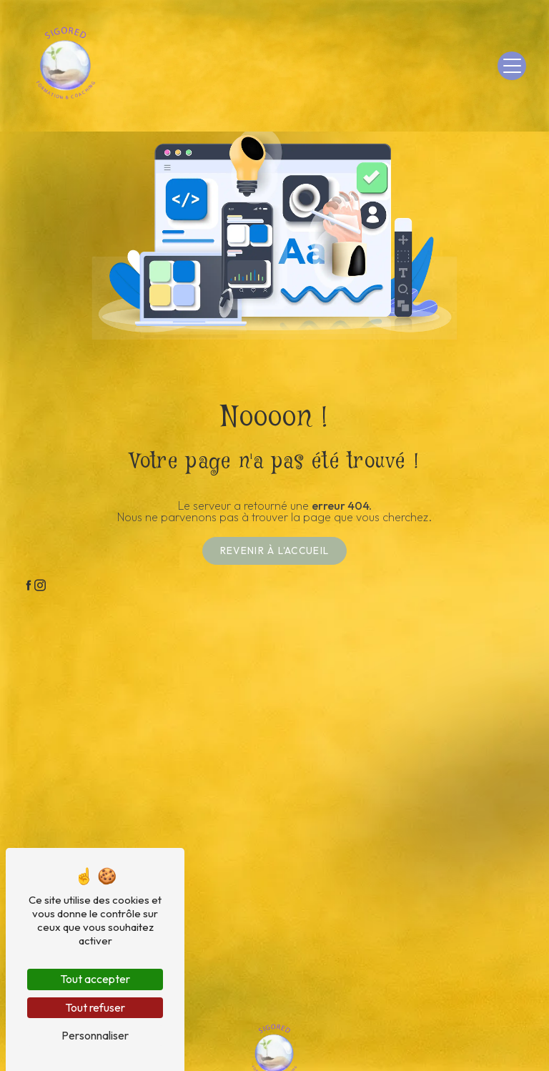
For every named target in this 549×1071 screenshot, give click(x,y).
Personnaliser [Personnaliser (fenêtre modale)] (95, 1035)
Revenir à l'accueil (274, 550)
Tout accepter (95, 979)
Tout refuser (95, 1007)
